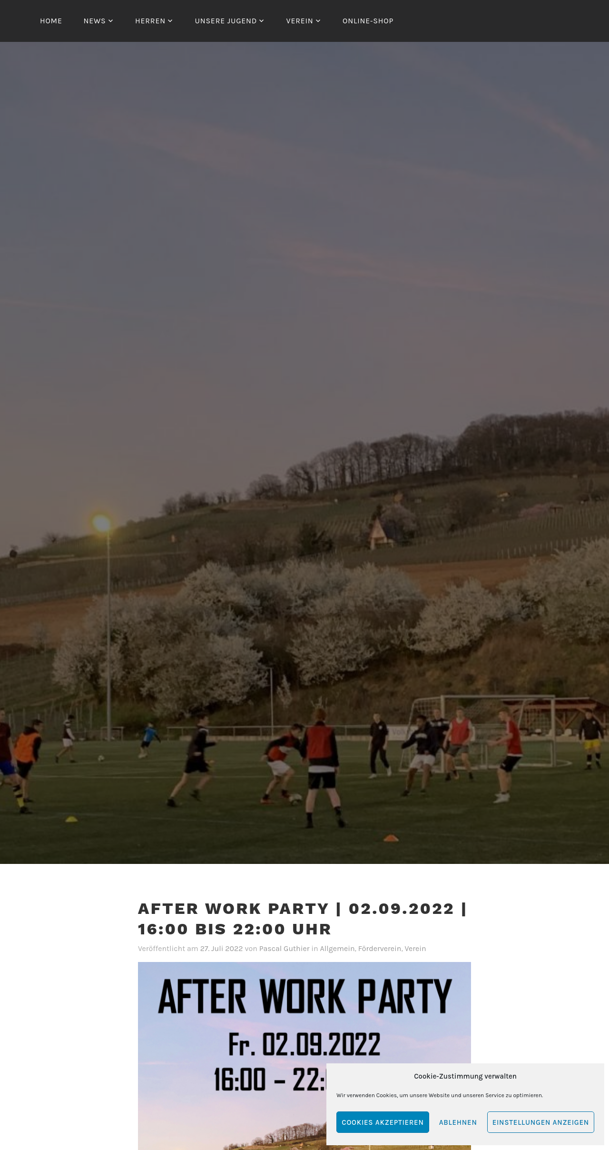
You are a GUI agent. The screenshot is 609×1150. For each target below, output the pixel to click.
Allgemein (337, 948)
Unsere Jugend (226, 20)
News (94, 20)
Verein (300, 20)
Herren (150, 20)
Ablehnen (458, 1122)
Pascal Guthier (284, 948)
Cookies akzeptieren (382, 1122)
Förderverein (380, 948)
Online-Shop (368, 20)
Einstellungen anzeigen (540, 1122)
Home (51, 20)
